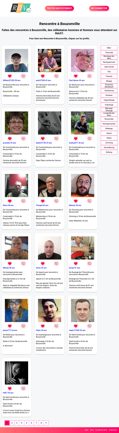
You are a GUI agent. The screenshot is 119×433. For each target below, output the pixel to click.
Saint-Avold (109, 67)
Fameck (109, 76)
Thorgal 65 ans (42, 205)
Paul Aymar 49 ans (77, 80)
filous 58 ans (8, 205)
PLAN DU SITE (101, 430)
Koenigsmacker (109, 124)
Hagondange (109, 100)
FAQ (86, 430)
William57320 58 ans (11, 80)
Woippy (109, 81)
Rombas (109, 95)
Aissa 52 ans (41, 268)
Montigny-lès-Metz (109, 57)
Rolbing (109, 152)
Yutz (109, 71)
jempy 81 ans (74, 268)
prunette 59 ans (9, 143)
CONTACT (113, 430)
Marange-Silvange (109, 109)
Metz (109, 48)
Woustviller (109, 119)
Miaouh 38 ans (75, 205)
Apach (109, 133)
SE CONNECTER (99, 8)
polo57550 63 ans (43, 80)
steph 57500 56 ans (77, 330)
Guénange (109, 105)
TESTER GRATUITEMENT (59, 8)
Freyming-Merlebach (109, 86)
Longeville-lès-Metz (109, 114)
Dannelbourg (109, 147)
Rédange (109, 128)
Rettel (109, 138)
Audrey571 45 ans (76, 143)
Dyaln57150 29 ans (44, 143)
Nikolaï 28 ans (9, 268)
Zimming (109, 143)
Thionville (109, 52)
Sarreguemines (109, 62)
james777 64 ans (10, 330)
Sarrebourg (109, 90)
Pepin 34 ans (41, 330)
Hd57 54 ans (8, 393)
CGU (92, 430)
